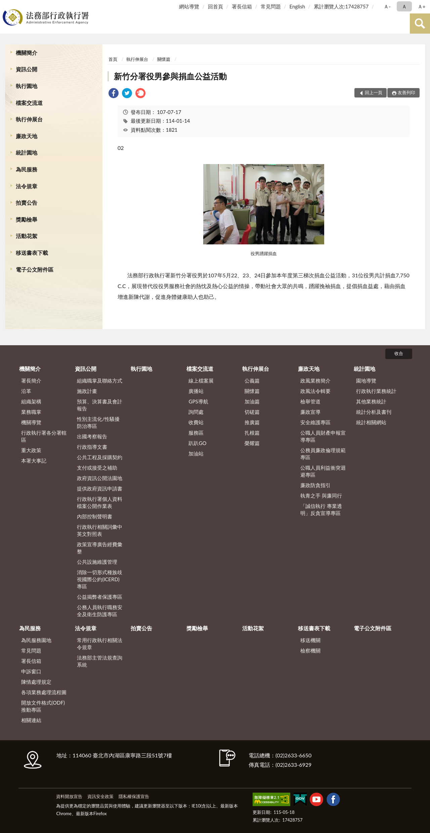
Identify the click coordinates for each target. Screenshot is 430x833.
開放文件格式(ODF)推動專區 (43, 706)
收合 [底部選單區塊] (398, 353)
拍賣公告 (26, 202)
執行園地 (26, 86)
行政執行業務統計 (376, 391)
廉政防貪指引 (315, 485)
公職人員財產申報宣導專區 (323, 436)
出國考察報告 (92, 436)
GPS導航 (198, 401)
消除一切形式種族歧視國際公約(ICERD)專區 (99, 579)
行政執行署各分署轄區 (44, 436)
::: (6, 6)
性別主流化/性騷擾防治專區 (98, 422)
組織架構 (31, 401)
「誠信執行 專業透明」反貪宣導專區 (321, 509)
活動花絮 (26, 236)
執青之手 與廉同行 (321, 495)
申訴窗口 (31, 671)
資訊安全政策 (100, 796)
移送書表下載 (32, 252)
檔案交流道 (29, 103)
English (297, 6)
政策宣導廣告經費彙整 (99, 547)
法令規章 (26, 186)
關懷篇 (163, 59)
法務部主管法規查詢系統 (99, 661)
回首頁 (215, 6)
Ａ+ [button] (422, 6)
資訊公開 (26, 69)
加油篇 (252, 401)
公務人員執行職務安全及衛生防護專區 (99, 610)
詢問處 (196, 412)
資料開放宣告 (69, 796)
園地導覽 (366, 381)
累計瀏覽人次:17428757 (341, 6)
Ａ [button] (404, 6)
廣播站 (196, 391)
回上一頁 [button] (373, 92)
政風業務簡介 (315, 381)
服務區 (196, 433)
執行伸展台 (29, 119)
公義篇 (252, 381)
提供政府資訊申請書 (99, 488)
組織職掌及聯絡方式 (99, 381)
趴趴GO (197, 443)
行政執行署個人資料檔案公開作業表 (99, 502)
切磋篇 (252, 412)
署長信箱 (242, 6)
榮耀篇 (252, 443)
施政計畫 (87, 391)
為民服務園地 (36, 640)
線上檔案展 (201, 381)
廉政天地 (26, 136)
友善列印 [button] (406, 92)
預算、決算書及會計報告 (99, 404)
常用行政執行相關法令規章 (99, 643)
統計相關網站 (371, 422)
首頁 (113, 59)
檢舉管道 (310, 401)
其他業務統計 (371, 401)
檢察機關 (310, 650)
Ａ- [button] (387, 6)
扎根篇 (252, 433)
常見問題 (271, 6)
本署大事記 (33, 461)
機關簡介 (26, 52)
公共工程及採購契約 (99, 457)
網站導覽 (189, 6)
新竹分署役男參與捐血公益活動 (170, 76)
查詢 (420, 23)
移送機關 (310, 640)
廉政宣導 (310, 412)
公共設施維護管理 (97, 562)
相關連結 (31, 720)
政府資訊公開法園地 (99, 478)
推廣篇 (252, 422)
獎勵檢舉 (26, 219)
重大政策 (31, 450)
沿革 (26, 391)
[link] (114, 94)
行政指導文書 (92, 447)
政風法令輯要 (315, 391)
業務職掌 (31, 412)
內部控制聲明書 (94, 516)
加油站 (196, 453)
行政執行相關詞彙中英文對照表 (99, 530)
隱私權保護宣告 (134, 796)
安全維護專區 (315, 422)
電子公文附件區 (34, 269)
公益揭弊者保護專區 (99, 597)
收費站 (196, 422)
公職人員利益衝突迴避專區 (323, 471)
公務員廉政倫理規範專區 (323, 453)
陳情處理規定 (36, 682)
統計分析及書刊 (373, 412)
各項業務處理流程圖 (44, 692)
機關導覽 (31, 422)
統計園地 (26, 152)
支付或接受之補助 (97, 468)
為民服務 (26, 169)
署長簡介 (31, 381)
